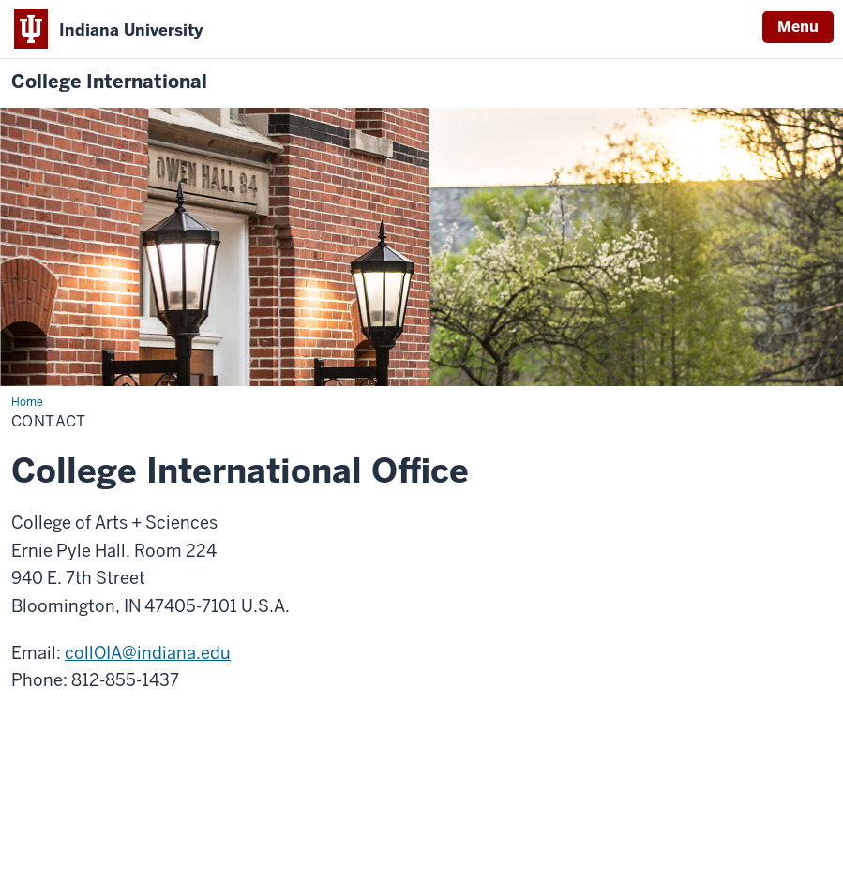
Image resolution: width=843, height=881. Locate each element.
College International (109, 82)
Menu (798, 27)
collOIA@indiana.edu (148, 653)
